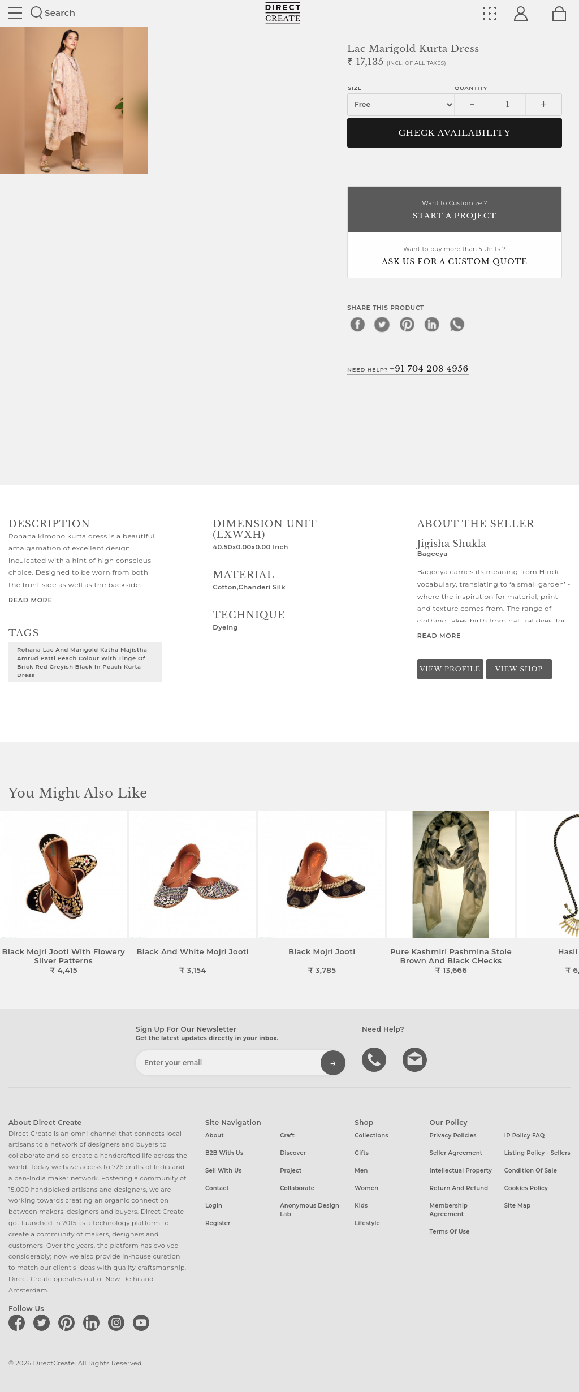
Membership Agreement (449, 1210)
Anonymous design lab (309, 1210)
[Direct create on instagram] (118, 1322)
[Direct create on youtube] (143, 1322)
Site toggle (15, 13)
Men (361, 1170)
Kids (361, 1205)
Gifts (362, 1153)
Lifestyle (367, 1223)
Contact (217, 1188)
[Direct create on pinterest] (68, 1322)
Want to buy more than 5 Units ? (454, 256)
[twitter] (382, 324)
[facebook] (357, 324)
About (214, 1135)
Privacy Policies (453, 1135)
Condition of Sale (530, 1170)
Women (366, 1188)
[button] (565, 893)
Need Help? (408, 369)
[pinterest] (407, 324)
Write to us (416, 1058)
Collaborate (297, 1188)
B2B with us (224, 1153)
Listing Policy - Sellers (537, 1153)
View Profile (450, 669)
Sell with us (223, 1170)
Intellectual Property (461, 1170)
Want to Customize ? (454, 211)
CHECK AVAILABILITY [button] (455, 133)
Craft (287, 1135)
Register (218, 1223)
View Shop (519, 669)
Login (213, 1205)
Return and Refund (459, 1188)
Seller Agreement (456, 1153)
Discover (293, 1153)
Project (290, 1170)
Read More (30, 600)
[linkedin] (432, 324)
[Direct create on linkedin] (93, 1322)
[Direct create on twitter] (43, 1322)
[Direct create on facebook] (18, 1322)
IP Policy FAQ (524, 1135)
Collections (371, 1135)
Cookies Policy (526, 1188)
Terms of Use (450, 1231)
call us (375, 1058)
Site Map (517, 1205)
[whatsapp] (457, 324)
